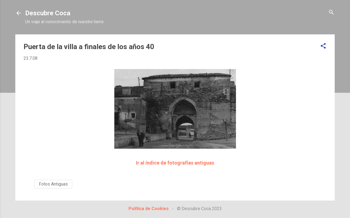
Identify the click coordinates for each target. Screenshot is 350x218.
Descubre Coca (47, 13)
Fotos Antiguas (53, 184)
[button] (323, 46)
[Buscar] (331, 13)
